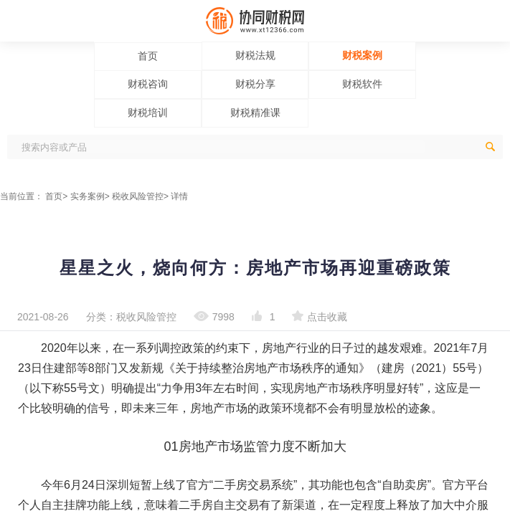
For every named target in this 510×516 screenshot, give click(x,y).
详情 (179, 196)
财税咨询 (148, 84)
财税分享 (255, 84)
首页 (148, 56)
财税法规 (255, 55)
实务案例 (87, 196)
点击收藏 (319, 316)
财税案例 (362, 55)
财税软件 (362, 84)
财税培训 (148, 112)
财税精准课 (255, 112)
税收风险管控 (138, 196)
